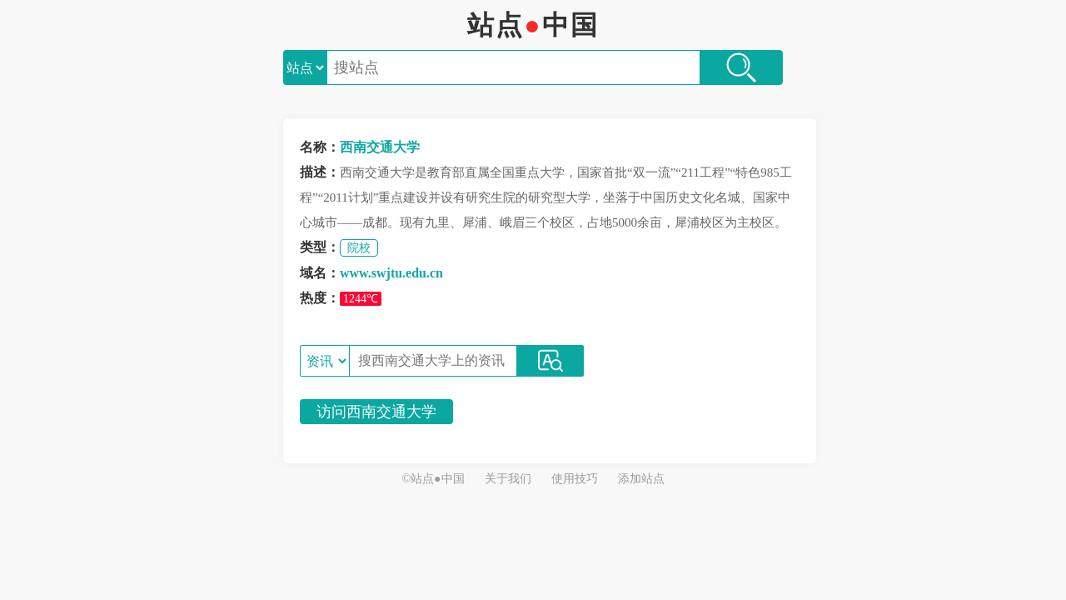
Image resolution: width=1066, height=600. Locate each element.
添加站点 (641, 478)
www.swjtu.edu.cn (391, 273)
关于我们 (508, 478)
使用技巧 (574, 478)
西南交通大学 (380, 147)
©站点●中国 (432, 478)
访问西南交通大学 (376, 411)
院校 (359, 248)
